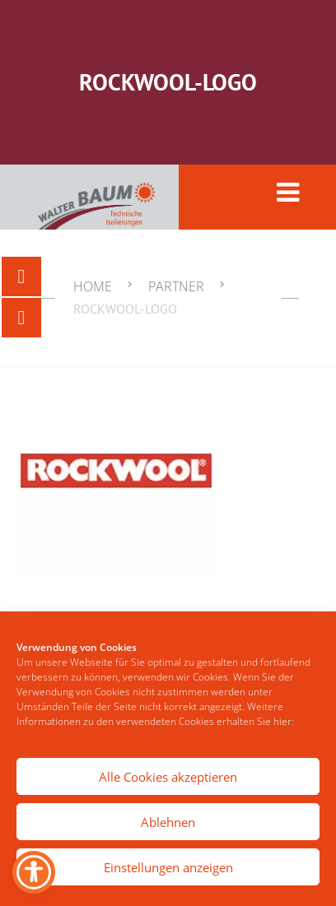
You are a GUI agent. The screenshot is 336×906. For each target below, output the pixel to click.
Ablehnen (168, 822)
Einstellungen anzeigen (168, 867)
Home (92, 286)
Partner (176, 286)
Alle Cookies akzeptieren (168, 777)
